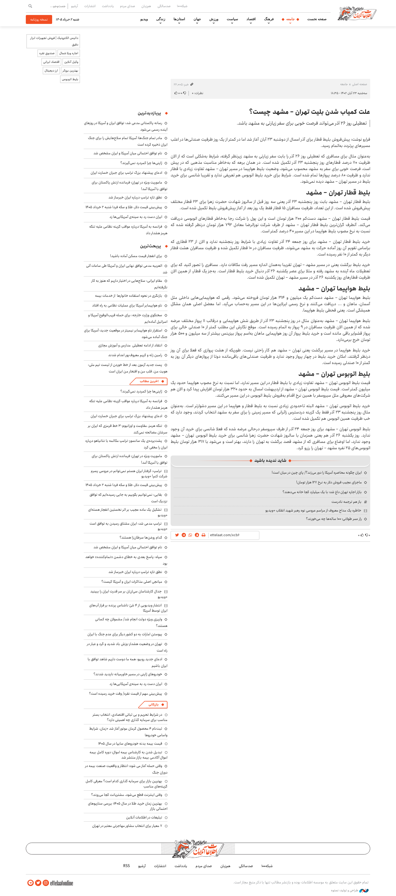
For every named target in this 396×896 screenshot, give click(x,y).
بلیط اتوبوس (70, 79)
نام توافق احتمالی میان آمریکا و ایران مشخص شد (127, 153)
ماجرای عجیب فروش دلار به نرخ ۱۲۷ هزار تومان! (329, 482)
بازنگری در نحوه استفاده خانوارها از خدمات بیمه (128, 296)
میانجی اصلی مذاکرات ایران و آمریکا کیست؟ (131, 582)
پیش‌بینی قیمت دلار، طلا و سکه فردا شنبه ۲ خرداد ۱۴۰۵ (124, 207)
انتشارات (90, 6)
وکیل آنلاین (71, 61)
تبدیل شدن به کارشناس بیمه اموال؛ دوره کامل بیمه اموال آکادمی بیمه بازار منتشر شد (128, 754)
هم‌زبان (146, 6)
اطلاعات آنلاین (357, 13)
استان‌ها (179, 19)
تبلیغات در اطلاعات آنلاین (144, 817)
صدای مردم (127, 6)
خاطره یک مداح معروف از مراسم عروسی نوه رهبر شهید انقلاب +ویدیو (313, 510)
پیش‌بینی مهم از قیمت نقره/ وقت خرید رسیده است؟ (125, 694)
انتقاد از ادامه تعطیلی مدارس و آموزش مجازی (130, 345)
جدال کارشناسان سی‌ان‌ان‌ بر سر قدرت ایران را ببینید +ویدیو (128, 594)
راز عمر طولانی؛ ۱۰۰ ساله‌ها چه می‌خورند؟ (334, 519)
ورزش (213, 19)
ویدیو (144, 19)
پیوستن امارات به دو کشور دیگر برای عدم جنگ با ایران (124, 634)
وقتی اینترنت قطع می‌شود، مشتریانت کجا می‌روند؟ (126, 795)
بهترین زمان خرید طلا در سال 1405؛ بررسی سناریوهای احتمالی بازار (127, 806)
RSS (126, 866)
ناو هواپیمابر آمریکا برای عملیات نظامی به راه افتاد (127, 305)
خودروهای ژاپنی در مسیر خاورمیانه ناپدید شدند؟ (127, 674)
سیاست (232, 19)
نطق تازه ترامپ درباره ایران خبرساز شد (135, 197)
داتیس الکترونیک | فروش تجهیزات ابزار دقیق (54, 41)
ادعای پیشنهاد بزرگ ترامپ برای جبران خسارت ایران (126, 173)
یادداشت (108, 6)
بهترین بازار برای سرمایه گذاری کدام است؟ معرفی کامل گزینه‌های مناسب (126, 783)
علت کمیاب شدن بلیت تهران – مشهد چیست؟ (309, 112)
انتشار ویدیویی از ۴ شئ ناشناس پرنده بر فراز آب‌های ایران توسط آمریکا (128, 607)
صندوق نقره (47, 53)
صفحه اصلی (359, 84)
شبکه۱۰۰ (182, 6)
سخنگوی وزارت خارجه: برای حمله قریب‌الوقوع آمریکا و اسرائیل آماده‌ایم (127, 318)
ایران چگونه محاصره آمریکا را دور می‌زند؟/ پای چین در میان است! (317, 472)
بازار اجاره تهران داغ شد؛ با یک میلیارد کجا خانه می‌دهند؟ (322, 492)
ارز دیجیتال (51, 70)
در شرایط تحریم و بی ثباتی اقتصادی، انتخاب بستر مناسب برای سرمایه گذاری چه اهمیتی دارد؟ (130, 717)
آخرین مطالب (149, 381)
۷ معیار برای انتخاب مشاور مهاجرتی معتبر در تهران (127, 826)
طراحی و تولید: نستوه (350, 890)
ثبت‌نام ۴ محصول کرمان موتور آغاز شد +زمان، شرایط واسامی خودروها (128, 732)
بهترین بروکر (70, 70)
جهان (197, 19)
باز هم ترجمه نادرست (346, 502)
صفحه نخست (316, 19)
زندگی (160, 19)
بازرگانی (153, 704)
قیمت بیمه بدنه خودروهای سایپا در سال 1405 (130, 743)
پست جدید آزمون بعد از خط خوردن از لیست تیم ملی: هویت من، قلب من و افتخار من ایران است (127, 368)
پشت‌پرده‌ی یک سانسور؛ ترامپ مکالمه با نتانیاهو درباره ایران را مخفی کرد (126, 444)
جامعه (290, 19)
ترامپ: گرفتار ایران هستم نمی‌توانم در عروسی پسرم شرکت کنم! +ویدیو (129, 473)
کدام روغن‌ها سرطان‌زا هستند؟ (141, 537)
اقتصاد (251, 19)
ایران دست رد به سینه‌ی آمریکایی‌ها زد (136, 217)
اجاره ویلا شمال (68, 53)
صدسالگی (164, 6)
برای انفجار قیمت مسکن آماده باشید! (136, 256)
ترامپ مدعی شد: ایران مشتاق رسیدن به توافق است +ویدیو (128, 526)
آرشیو (74, 6)
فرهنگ (269, 19)
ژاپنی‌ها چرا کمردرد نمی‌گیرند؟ (141, 163)
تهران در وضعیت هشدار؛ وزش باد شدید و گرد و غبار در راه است (127, 647)
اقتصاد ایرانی (51, 61)
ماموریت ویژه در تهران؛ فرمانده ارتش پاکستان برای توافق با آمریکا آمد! (129, 186)
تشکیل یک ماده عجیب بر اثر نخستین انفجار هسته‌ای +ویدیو (127, 512)
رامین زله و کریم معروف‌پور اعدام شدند (135, 355)
